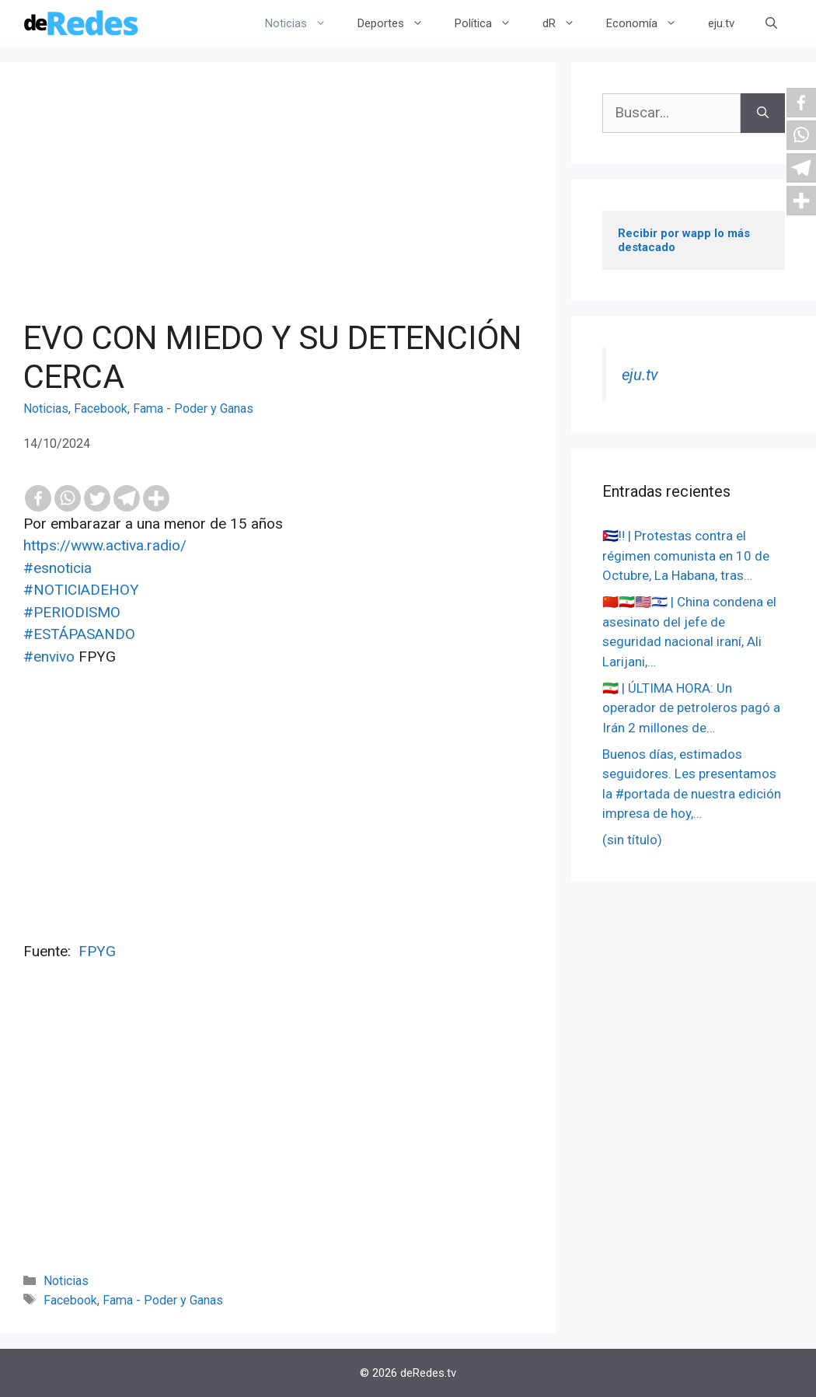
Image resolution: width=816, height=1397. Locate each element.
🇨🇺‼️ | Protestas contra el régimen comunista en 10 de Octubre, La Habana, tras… (685, 555)
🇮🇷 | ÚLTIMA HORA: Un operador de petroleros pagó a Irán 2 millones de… (691, 707)
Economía (649, 23)
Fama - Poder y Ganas (193, 408)
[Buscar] (763, 113)
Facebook (100, 408)
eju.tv (721, 23)
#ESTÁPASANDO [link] (79, 634)
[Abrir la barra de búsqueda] (771, 23)
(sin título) (632, 839)
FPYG (97, 951)
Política (491, 23)
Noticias (303, 23)
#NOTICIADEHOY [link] (81, 590)
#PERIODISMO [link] (71, 612)
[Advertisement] (277, 202)
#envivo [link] (49, 656)
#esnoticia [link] (57, 568)
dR (566, 23)
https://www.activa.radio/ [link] (105, 545)
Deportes (398, 23)
